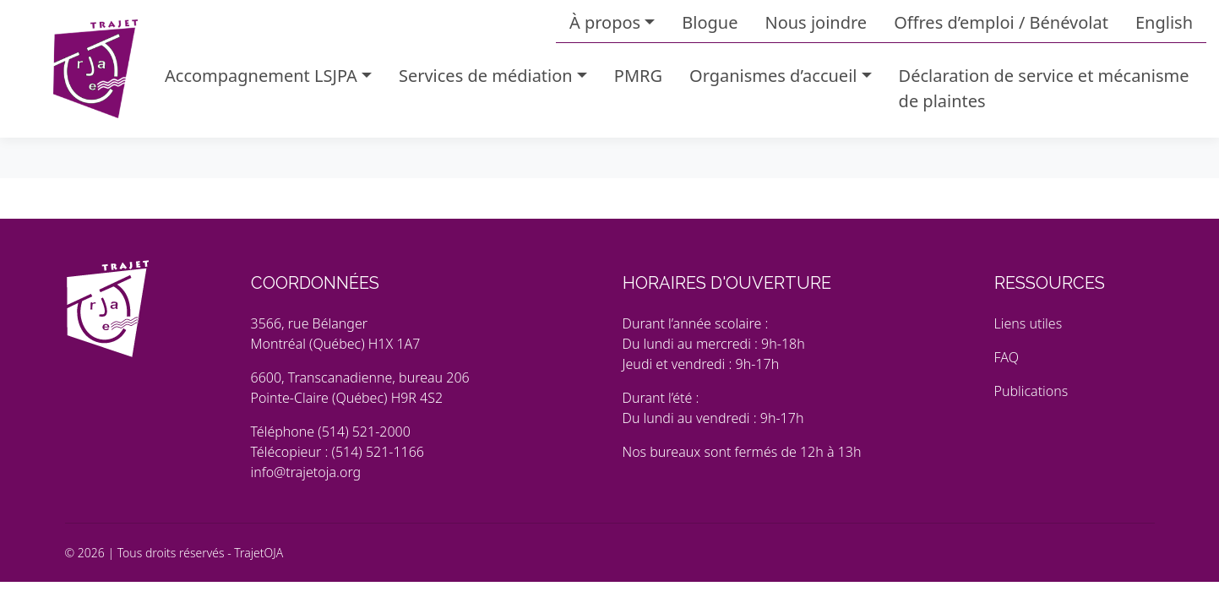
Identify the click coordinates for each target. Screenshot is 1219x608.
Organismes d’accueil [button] (773, 75)
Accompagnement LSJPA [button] (261, 75)
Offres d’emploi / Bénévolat (1001, 22)
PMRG (638, 75)
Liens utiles (1028, 323)
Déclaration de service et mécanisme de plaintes (1044, 88)
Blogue (709, 22)
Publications (1031, 391)
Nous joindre (816, 22)
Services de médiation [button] (486, 75)
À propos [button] (604, 22)
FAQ (1006, 357)
